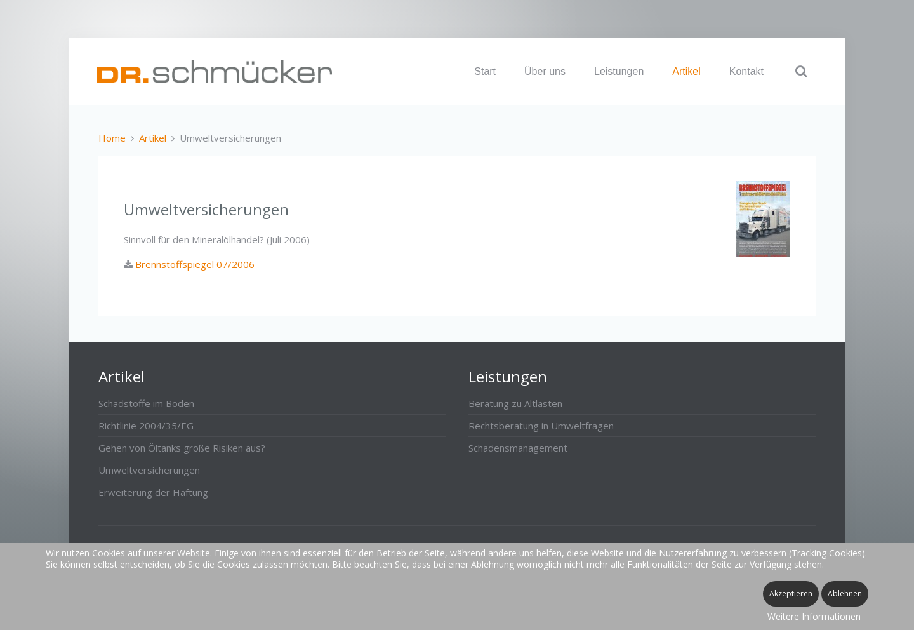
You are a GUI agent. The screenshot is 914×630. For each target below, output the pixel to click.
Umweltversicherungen (149, 470)
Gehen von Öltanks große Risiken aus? (181, 447)
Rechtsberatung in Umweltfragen (541, 425)
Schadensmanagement (517, 447)
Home (112, 137)
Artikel (686, 71)
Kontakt (746, 71)
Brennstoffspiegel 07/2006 (194, 264)
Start (485, 71)
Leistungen (619, 71)
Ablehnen (845, 593)
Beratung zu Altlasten (515, 403)
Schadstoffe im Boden (146, 403)
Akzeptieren (790, 593)
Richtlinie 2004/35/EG (146, 425)
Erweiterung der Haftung (153, 492)
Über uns (545, 71)
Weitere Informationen (814, 616)
